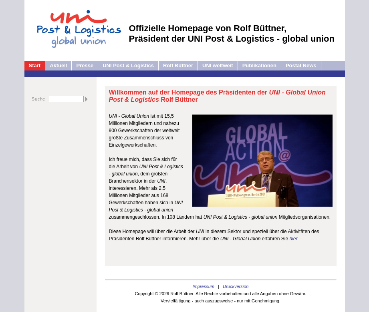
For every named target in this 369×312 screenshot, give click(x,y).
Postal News (301, 65)
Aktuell (58, 65)
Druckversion (235, 286)
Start (35, 65)
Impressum (203, 286)
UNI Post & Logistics (128, 65)
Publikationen (259, 65)
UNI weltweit (217, 65)
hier (293, 239)
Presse (84, 65)
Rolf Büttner (178, 65)
